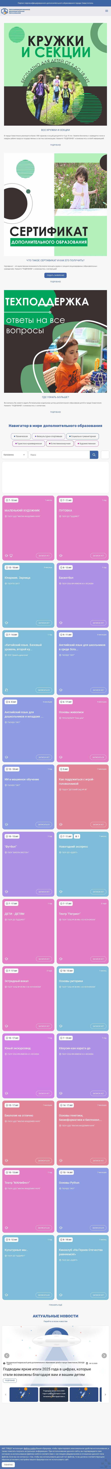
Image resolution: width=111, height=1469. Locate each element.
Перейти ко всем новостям (55, 1321)
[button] (14, 455)
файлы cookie (30, 1448)
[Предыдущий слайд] (6, 1355)
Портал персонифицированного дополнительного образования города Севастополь (55, 3)
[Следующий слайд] (104, 1355)
